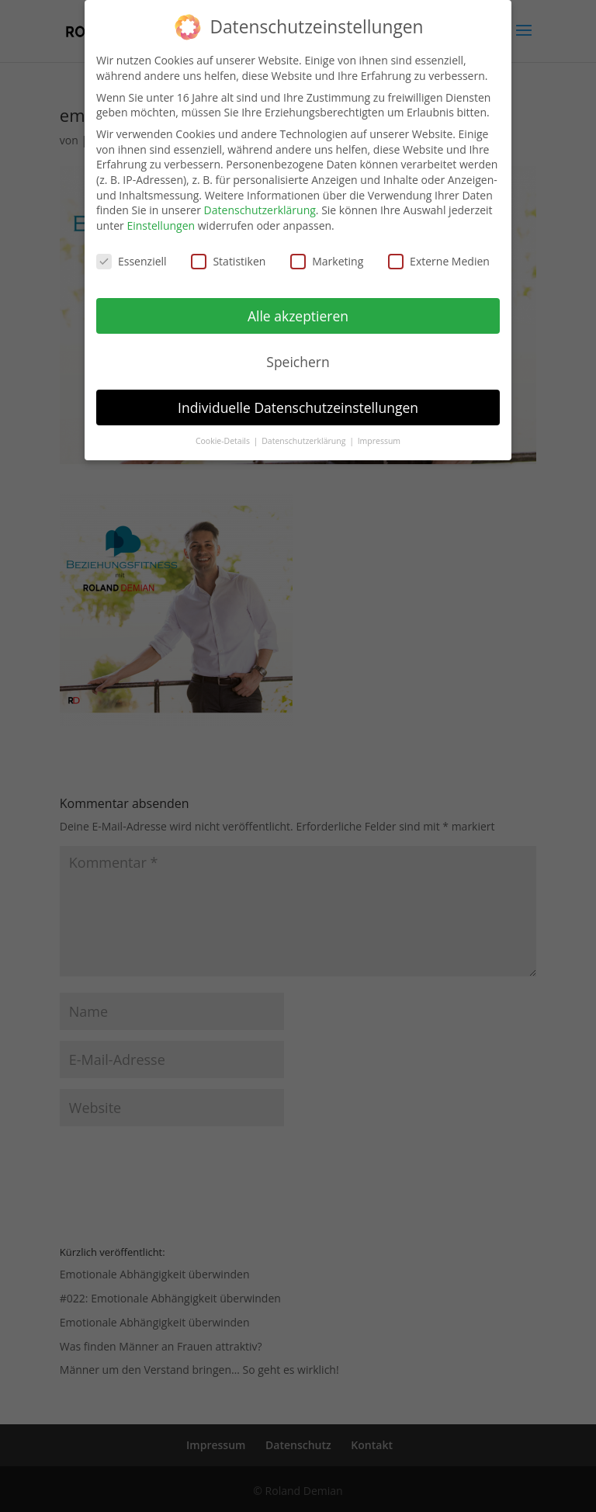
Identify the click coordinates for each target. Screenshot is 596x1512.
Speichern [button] (297, 352)
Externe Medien (439, 251)
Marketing (326, 251)
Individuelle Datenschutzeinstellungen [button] (298, 397)
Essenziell (131, 251)
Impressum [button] (379, 431)
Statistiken (228, 251)
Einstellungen (160, 216)
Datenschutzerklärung (260, 200)
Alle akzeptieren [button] (298, 306)
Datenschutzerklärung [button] (305, 431)
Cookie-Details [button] (224, 431)
